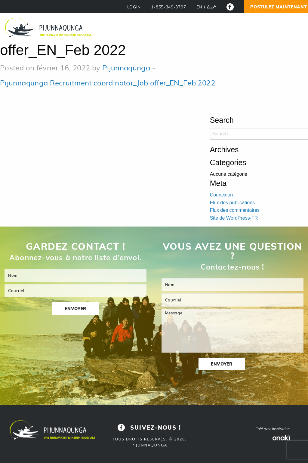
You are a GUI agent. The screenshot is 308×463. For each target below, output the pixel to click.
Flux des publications (232, 202)
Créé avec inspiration (272, 428)
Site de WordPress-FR (234, 218)
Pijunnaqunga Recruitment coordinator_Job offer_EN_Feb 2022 (107, 82)
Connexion (221, 194)
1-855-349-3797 (155, 7)
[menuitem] (186, 7)
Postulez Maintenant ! (267, 6)
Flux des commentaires (235, 210)
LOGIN (121, 7)
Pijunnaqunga (126, 67)
